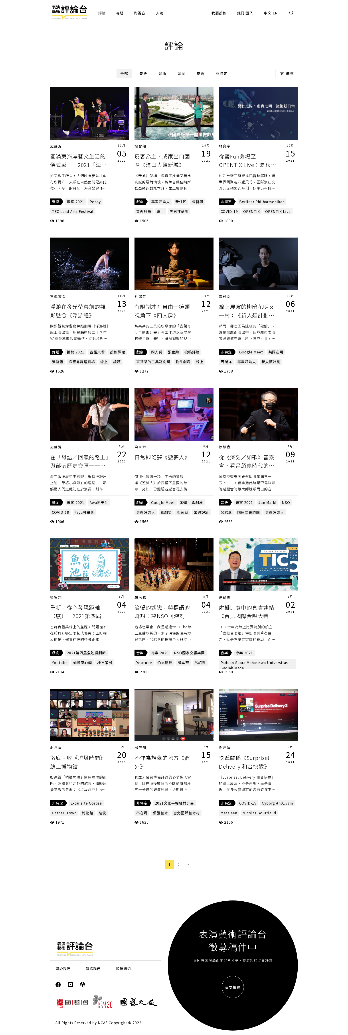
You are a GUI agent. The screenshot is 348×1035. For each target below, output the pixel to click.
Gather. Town (64, 812)
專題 (120, 13)
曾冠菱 (225, 296)
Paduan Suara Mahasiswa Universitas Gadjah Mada (254, 665)
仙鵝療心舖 (82, 662)
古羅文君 (58, 296)
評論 (102, 13)
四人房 (156, 352)
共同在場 (275, 352)
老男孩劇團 (179, 211)
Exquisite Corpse (86, 803)
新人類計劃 (270, 361)
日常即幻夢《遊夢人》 (162, 457)
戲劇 (182, 73)
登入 (249, 13)
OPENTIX (251, 211)
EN (275, 13)
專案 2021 (75, 201)
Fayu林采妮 (84, 512)
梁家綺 (140, 446)
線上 (160, 211)
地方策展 (104, 662)
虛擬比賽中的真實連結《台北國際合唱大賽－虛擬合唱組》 (246, 615)
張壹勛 (173, 352)
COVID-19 (229, 211)
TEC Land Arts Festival (72, 211)
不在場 (142, 812)
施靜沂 (56, 146)
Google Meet (251, 352)
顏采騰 (140, 597)
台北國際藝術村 (186, 812)
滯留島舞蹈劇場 (82, 361)
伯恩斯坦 (164, 662)
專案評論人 (160, 201)
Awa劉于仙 (99, 502)
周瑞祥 (226, 361)
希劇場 (166, 512)
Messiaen (229, 812)
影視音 (139, 13)
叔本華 (183, 662)
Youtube (60, 662)
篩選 (286, 73)
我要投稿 (219, 13)
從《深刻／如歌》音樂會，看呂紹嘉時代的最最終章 (246, 465)
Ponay (95, 201)
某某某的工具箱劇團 (153, 361)
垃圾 (102, 812)
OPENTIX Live (278, 211)
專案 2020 (160, 652)
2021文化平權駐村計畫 (174, 803)
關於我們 (63, 968)
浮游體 (57, 361)
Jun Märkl (267, 502)
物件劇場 (183, 361)
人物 (160, 13)
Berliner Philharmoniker (261, 201)
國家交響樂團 (248, 512)
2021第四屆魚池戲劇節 (86, 652)
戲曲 (162, 73)
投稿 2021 (75, 352)
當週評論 (143, 211)
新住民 (181, 201)
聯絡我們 (93, 968)
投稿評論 (117, 352)
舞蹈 (201, 73)
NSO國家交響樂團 (189, 652)
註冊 (241, 13)
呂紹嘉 (226, 512)
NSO (286, 502)
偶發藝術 (160, 812)
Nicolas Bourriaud (259, 812)
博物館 (87, 812)
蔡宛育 (140, 296)
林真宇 (225, 146)
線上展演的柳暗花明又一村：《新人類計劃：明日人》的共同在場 (246, 315)
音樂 (143, 73)
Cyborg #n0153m (277, 803)
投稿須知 (123, 968)
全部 (124, 73)
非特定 (222, 73)
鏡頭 (117, 361)
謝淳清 (56, 747)
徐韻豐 (225, 446)
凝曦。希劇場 (191, 502)
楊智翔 (140, 146)
